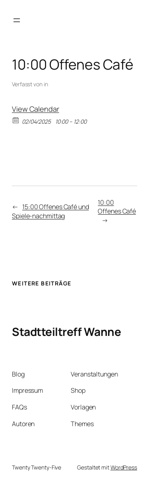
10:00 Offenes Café (117, 207)
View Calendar (35, 109)
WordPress (123, 467)
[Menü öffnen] (16, 20)
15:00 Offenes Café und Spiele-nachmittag (50, 211)
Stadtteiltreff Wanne (66, 331)
